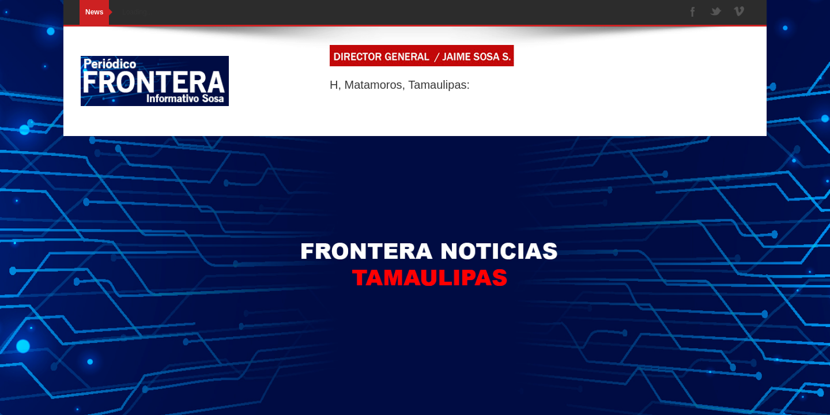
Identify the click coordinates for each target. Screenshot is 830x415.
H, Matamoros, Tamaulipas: (400, 84)
